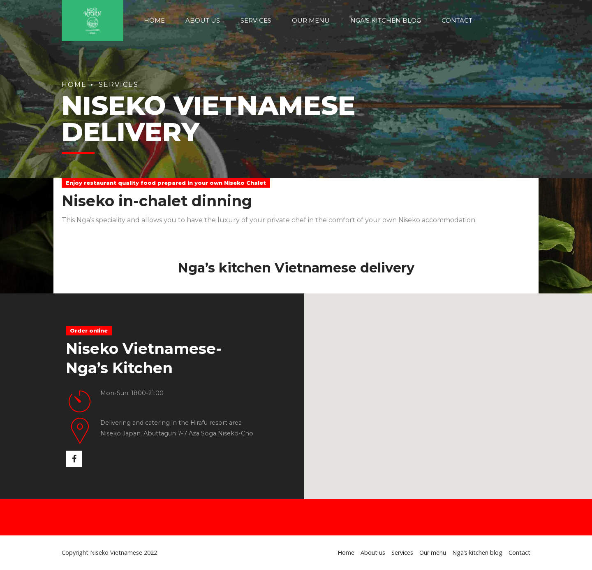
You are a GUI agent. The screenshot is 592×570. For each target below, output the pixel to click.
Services (255, 20)
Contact (457, 20)
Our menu (311, 20)
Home (154, 20)
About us (202, 20)
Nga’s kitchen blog (385, 20)
